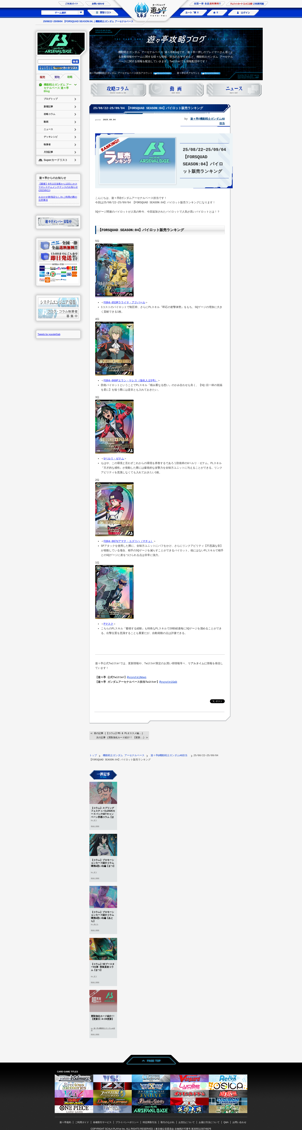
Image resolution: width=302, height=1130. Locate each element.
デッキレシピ (51, 136)
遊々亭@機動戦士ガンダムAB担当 (170, 755)
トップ (93, 755)
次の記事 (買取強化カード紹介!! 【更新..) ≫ (122, 737)
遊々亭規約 (65, 1122)
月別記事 (48, 152)
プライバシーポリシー (127, 1122)
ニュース (48, 129)
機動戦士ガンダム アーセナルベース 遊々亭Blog (57, 88)
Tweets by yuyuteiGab (49, 334)
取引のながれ (167, 1122)
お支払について (187, 1122)
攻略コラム (49, 114)
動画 (46, 121)
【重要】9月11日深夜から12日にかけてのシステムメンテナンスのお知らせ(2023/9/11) (58, 187)
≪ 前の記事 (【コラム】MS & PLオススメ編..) (116, 733)
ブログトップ (51, 99)
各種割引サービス (102, 1122)
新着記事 (48, 106)
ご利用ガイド (82, 1122)
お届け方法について (209, 1122)
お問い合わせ (239, 1122)
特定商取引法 (150, 1122)
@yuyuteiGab (163, 73)
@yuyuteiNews (212, 73)
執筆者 (47, 144)
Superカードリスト (56, 159)
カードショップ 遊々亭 (151, 10)
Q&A (226, 1122)
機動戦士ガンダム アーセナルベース (123, 755)
